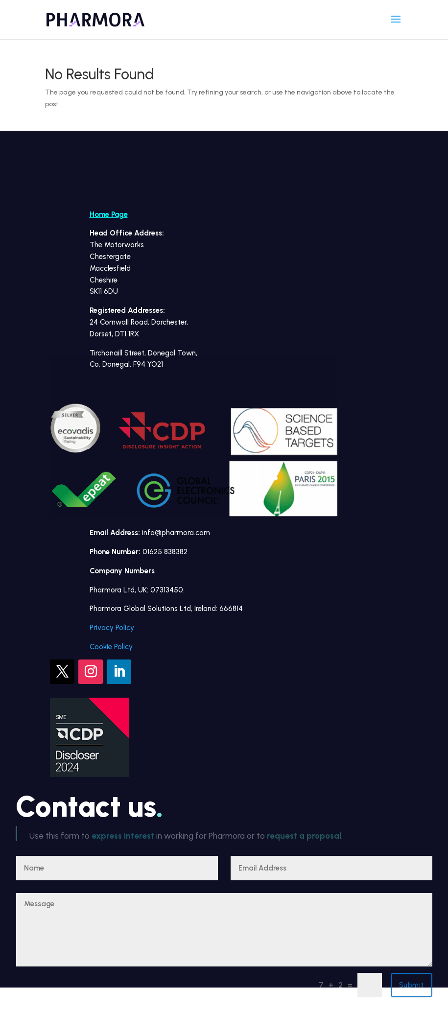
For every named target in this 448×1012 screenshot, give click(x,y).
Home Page (109, 214)
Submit (411, 985)
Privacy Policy (112, 627)
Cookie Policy (111, 646)
